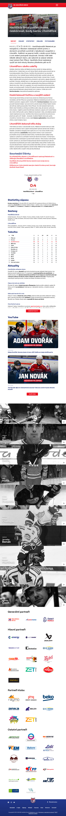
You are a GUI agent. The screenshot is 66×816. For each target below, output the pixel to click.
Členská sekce (52, 802)
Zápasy (12, 24)
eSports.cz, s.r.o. (34, 812)
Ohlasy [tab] (21, 41)
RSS (56, 812)
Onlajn (40, 41)
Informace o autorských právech (46, 812)
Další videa (32, 394)
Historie (47, 807)
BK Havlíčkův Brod (21, 5)
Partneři (54, 807)
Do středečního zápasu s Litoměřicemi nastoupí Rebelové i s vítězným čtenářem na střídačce (32, 157)
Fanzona (36, 807)
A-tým (18, 807)
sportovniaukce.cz (36, 306)
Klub (42, 807)
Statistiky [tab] (30, 41)
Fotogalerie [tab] (49, 41)
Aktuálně (12, 807)
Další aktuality (33, 311)
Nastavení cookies (33, 813)
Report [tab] (13, 41)
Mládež (30, 807)
